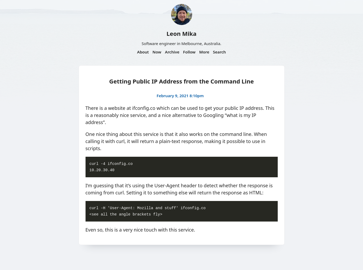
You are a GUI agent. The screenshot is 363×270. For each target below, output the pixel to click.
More (204, 52)
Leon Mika (181, 33)
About (143, 52)
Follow (189, 52)
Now (157, 52)
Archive (172, 52)
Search (219, 52)
